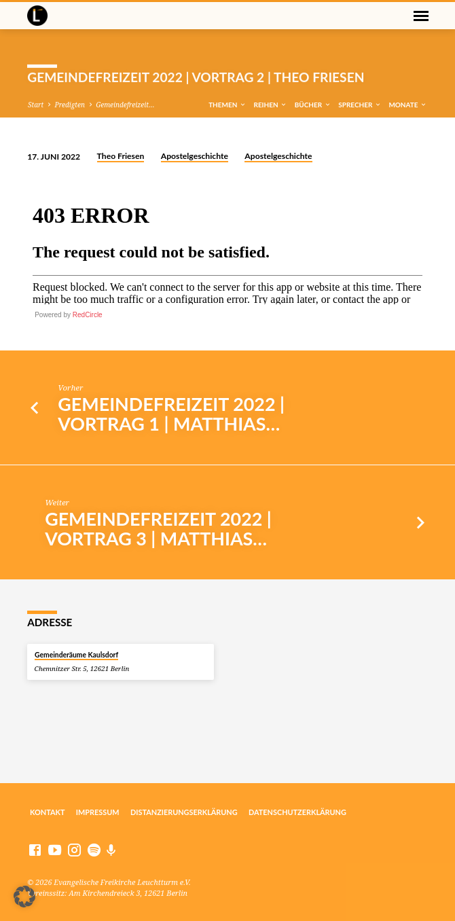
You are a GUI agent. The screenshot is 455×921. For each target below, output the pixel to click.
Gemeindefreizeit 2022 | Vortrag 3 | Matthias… (158, 528)
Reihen (270, 105)
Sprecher (359, 105)
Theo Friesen (121, 156)
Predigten (69, 104)
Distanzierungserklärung (184, 812)
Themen (227, 105)
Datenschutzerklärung (297, 812)
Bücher (313, 105)
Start (35, 104)
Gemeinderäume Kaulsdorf (76, 655)
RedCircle (88, 315)
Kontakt (47, 812)
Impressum (98, 812)
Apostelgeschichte (194, 156)
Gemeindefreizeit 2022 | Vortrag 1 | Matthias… (171, 414)
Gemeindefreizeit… (125, 104)
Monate (407, 105)
